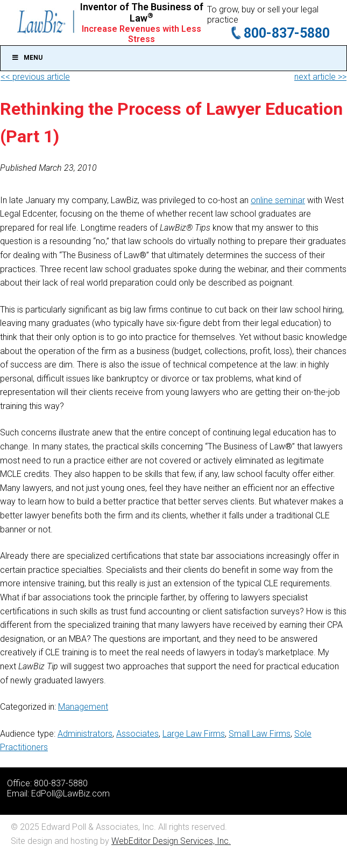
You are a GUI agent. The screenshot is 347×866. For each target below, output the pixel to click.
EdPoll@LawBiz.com (70, 793)
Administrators (85, 734)
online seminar (278, 200)
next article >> (320, 77)
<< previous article (35, 77)
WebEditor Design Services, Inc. (171, 841)
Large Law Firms (193, 734)
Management (83, 707)
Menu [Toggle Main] (27, 57)
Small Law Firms (260, 734)
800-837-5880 (287, 33)
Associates (137, 734)
